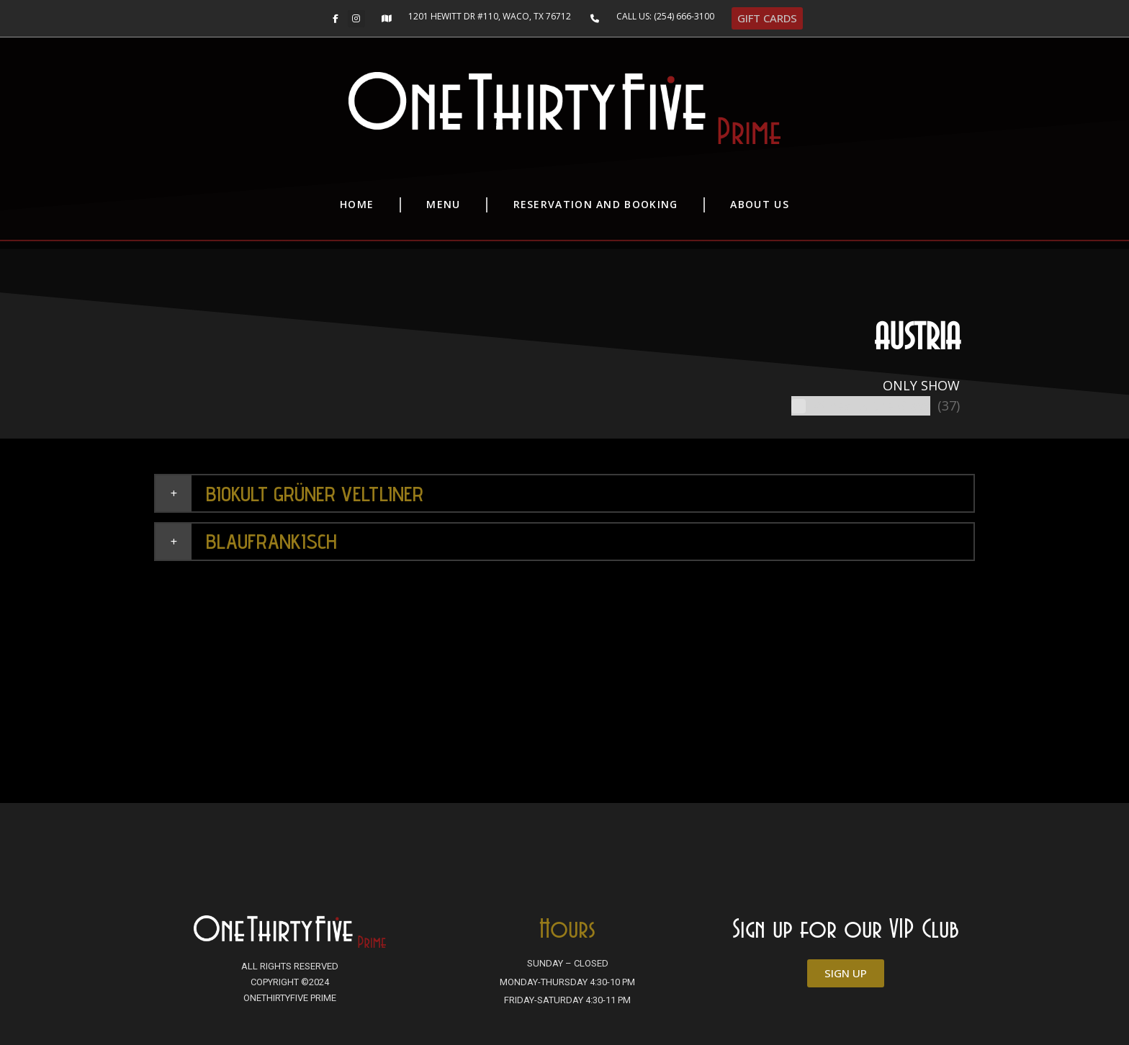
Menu (443, 204)
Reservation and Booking (595, 204)
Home (357, 204)
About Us (759, 204)
